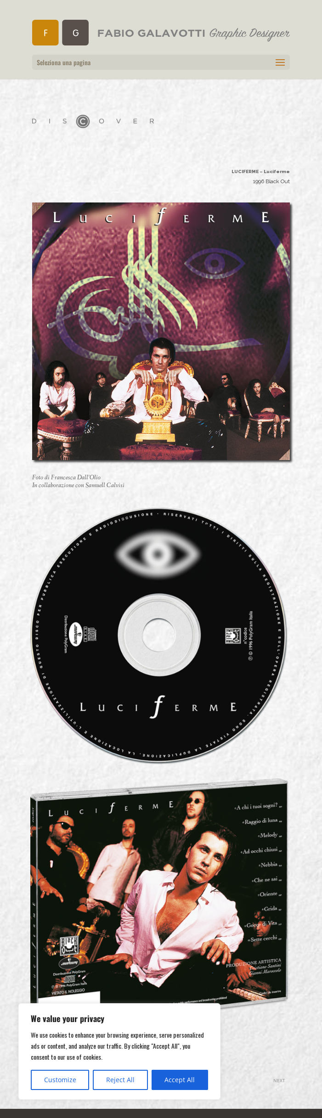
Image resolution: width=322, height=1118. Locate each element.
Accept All (179, 1079)
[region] (119, 1051)
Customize (60, 1079)
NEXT (279, 1080)
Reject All (120, 1079)
